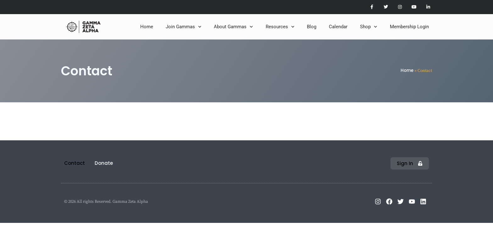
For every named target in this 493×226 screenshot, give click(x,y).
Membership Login (409, 27)
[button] (410, 163)
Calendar (338, 27)
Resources (280, 27)
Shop (368, 27)
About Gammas (233, 27)
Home (146, 27)
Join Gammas (184, 27)
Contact (74, 163)
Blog (311, 27)
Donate (104, 163)
